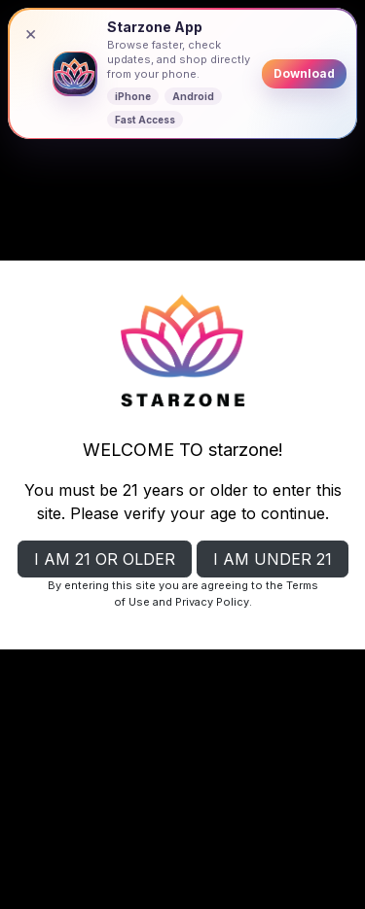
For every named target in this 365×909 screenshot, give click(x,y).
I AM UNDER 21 (272, 559)
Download (304, 73)
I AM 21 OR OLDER (104, 559)
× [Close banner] (30, 33)
